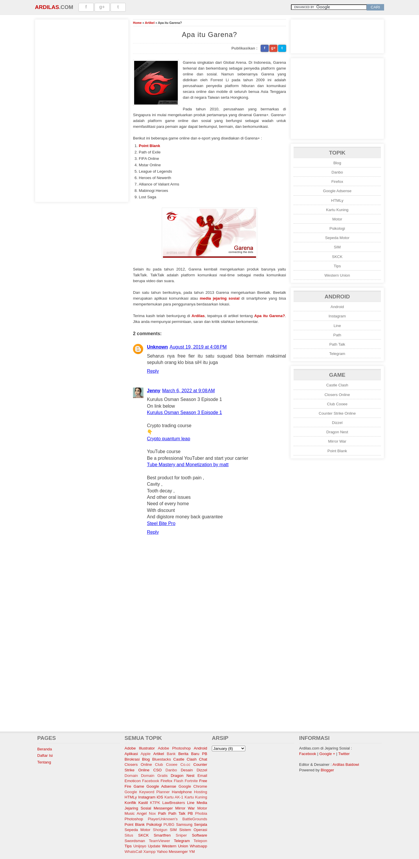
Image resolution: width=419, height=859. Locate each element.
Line (337, 326)
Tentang (44, 762)
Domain (131, 775)
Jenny (153, 390)
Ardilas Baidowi (346, 764)
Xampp (149, 851)
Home (137, 22)
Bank (171, 754)
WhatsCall (133, 851)
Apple (145, 754)
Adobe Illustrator (140, 748)
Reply (153, 371)
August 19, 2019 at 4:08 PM (198, 346)
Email (202, 775)
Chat (203, 759)
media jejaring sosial (220, 298)
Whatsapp (198, 846)
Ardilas (47, 7)
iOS (160, 797)
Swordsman (135, 841)
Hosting (200, 792)
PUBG (169, 824)
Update (154, 846)
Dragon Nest (337, 432)
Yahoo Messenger (172, 851)
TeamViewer (159, 841)
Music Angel (136, 813)
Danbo (337, 172)
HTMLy (337, 200)
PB (190, 813)
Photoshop (134, 819)
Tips (337, 266)
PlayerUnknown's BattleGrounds (177, 819)
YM (192, 851)
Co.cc (185, 764)
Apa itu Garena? (269, 316)
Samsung (184, 824)
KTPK (155, 802)
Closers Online (337, 395)
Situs (129, 835)
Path (337, 335)
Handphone (182, 792)
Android (337, 307)
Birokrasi (132, 759)
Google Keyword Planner (147, 792)
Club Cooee (337, 404)
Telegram (337, 353)
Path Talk (337, 344)
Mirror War (337, 441)
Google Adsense (337, 191)
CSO (157, 770)
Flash (178, 781)
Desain (187, 770)
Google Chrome (193, 786)
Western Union (337, 275)
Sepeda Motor (337, 238)
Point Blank (149, 146)
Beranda (44, 749)
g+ (102, 6)
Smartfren (162, 835)
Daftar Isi (45, 755)
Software (199, 835)
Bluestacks (161, 759)
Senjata (200, 824)
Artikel (150, 22)
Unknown (157, 346)
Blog (337, 163)
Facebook (150, 781)
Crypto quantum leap (168, 438)
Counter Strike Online (337, 413)
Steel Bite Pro (161, 523)
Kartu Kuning (337, 210)
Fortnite (191, 781)
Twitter (344, 754)
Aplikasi (131, 754)
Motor (337, 219)
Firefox (337, 181)
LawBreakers (173, 802)
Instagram (337, 316)
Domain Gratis (154, 775)
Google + (327, 754)
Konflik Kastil (136, 802)
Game (139, 786)
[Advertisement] (81, 109)
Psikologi (337, 228)
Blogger (327, 770)
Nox (152, 813)
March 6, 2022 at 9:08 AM (188, 390)
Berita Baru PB (192, 754)
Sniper (181, 835)
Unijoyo (139, 846)
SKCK (337, 256)
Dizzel (337, 422)
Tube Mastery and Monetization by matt (187, 464)
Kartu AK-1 (173, 797)
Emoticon (133, 781)
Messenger (163, 808)
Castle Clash (337, 385)
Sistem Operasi (193, 830)
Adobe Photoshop (174, 748)
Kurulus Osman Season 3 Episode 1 (184, 412)
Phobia (201, 813)
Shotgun (160, 830)
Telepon (200, 841)
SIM (337, 247)
